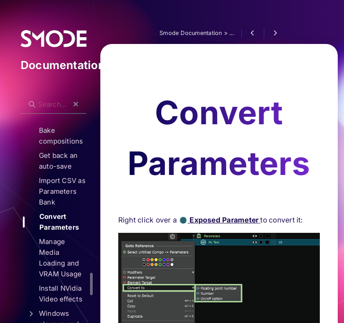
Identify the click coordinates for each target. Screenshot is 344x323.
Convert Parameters (68, 221)
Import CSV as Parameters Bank (71, 191)
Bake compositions (70, 135)
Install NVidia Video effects (69, 293)
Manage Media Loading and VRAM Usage (69, 257)
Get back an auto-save (67, 160)
